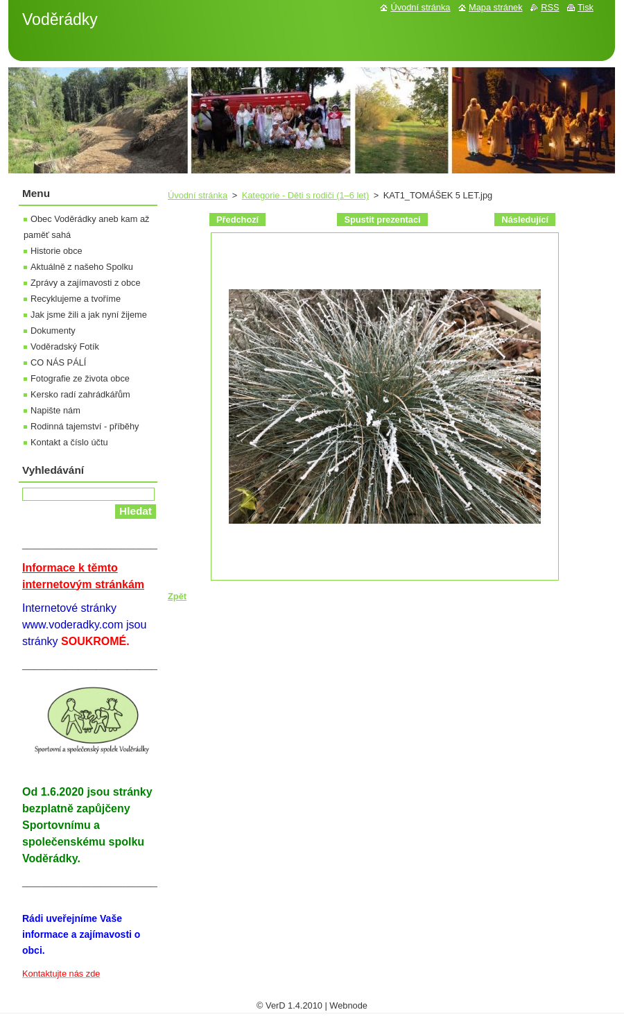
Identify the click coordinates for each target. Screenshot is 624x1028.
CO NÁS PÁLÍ (58, 362)
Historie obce (57, 251)
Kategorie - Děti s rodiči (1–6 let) (306, 195)
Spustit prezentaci (382, 219)
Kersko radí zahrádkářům (80, 394)
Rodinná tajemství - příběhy (85, 426)
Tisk (585, 7)
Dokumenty (53, 330)
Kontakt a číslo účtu (69, 442)
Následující (524, 219)
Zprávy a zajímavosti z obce (86, 282)
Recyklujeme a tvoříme (76, 298)
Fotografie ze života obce (80, 378)
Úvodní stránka (197, 195)
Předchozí (237, 219)
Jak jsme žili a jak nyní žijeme (89, 314)
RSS (550, 7)
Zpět (177, 596)
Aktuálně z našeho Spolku (82, 267)
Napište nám (55, 410)
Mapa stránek (496, 7)
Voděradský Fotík (65, 346)
